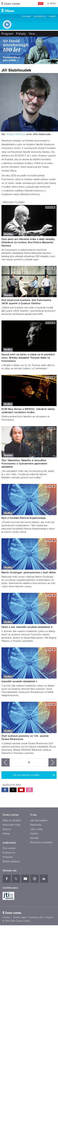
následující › (52, 762)
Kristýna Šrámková (16, 134)
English (49, 917)
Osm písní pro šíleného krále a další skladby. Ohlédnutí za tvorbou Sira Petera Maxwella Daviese (28, 242)
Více (33, 33)
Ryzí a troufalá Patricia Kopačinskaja (23, 517)
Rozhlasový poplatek (41, 842)
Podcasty (8, 857)
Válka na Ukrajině (12, 820)
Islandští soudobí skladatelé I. (19, 681)
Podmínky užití (36, 917)
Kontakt (34, 838)
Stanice (7, 829)
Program (26, 16)
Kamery (53, 16)
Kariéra (34, 833)
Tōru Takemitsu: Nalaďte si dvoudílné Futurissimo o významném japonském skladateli (24, 463)
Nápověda (35, 824)
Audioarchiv (40, 16)
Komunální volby (11, 824)
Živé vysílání (9, 848)
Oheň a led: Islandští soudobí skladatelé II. (27, 627)
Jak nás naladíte (39, 820)
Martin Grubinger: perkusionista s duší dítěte (28, 572)
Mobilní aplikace (11, 861)
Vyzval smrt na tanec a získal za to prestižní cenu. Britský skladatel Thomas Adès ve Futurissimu (28, 357)
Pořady (21, 33)
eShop (6, 833)
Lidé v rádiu (36, 829)
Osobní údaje (19, 917)
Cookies (6, 917)
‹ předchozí (5, 762)
